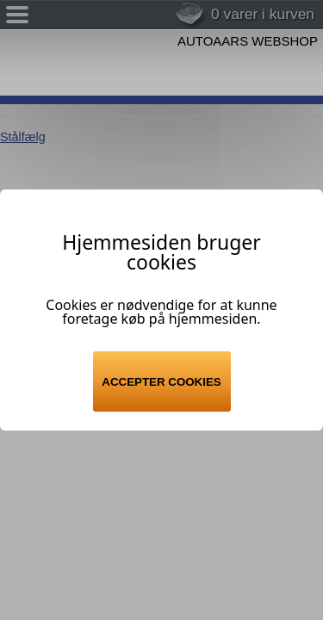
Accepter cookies (161, 381)
